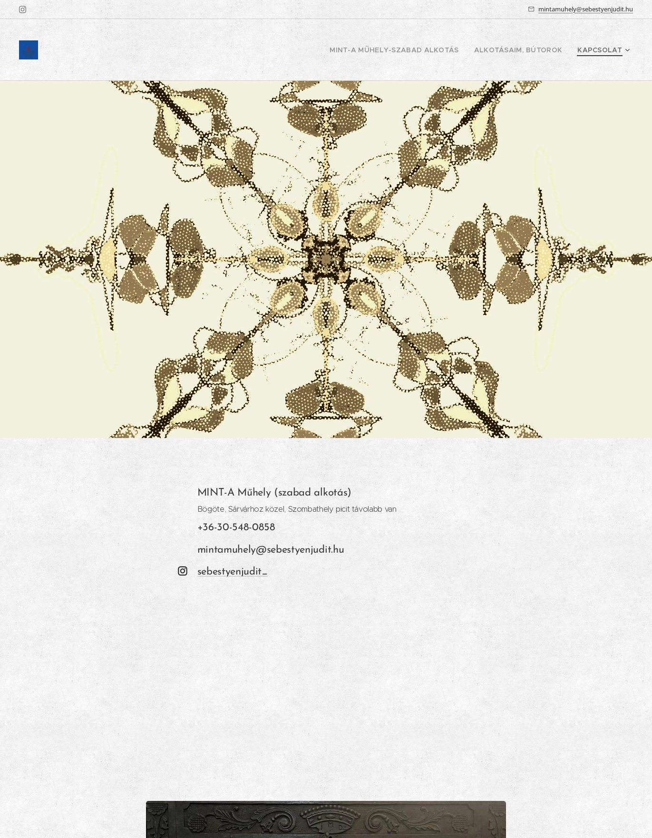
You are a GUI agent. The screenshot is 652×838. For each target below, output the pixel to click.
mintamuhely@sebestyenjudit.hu (585, 9)
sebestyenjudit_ (232, 571)
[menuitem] (413, 50)
